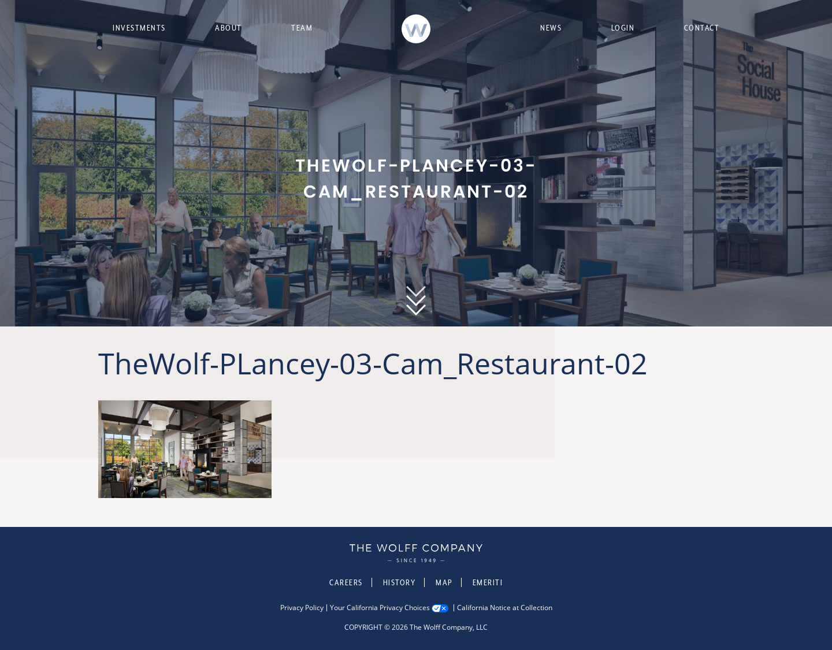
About (228, 27)
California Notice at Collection (504, 607)
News (551, 27)
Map (444, 582)
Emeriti (488, 582)
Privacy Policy (302, 607)
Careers (346, 582)
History (399, 582)
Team (302, 27)
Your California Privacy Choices (380, 607)
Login (623, 27)
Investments (139, 27)
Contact (702, 27)
